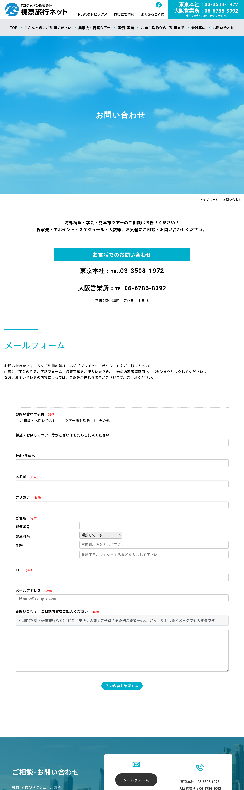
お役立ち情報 (124, 14)
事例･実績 (126, 27)
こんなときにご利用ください (47, 27)
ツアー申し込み (75, 420)
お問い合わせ (223, 27)
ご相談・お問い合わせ (36, 420)
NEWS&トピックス (92, 14)
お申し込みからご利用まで (162, 27)
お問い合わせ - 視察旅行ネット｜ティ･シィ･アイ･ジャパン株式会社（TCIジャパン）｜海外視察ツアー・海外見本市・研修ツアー (36, 9)
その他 (102, 420)
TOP (13, 27)
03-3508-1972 (142, 270)
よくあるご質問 (153, 14)
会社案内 (198, 27)
